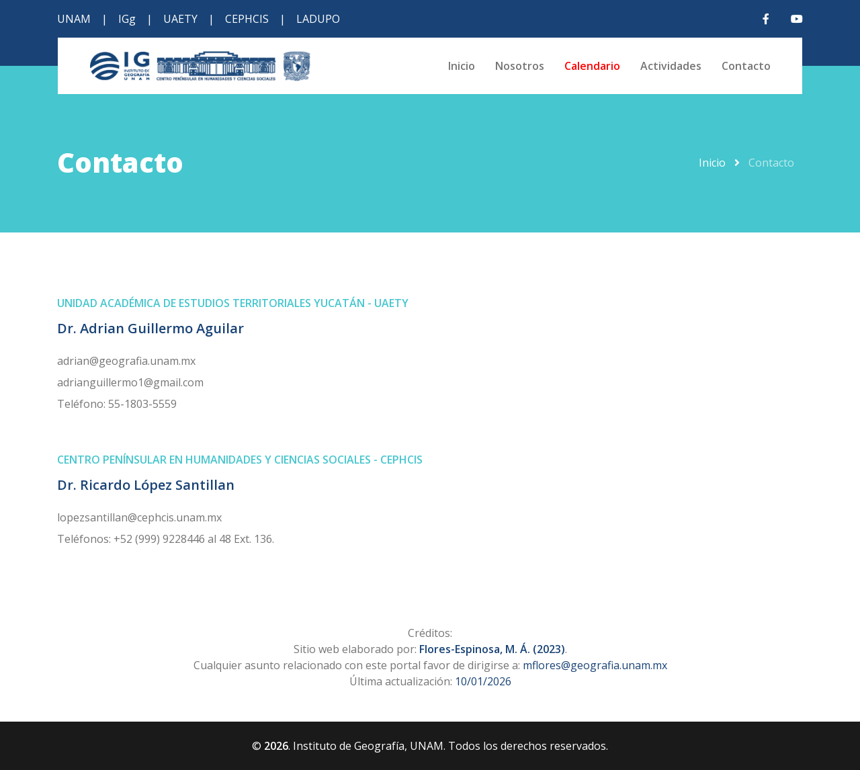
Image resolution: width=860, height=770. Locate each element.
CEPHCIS (247, 18)
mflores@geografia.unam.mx (595, 665)
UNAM (74, 18)
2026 (276, 745)
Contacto (746, 65)
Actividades (670, 65)
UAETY (180, 18)
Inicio (461, 65)
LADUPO (318, 18)
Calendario (592, 65)
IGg (127, 18)
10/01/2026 (483, 681)
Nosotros (519, 65)
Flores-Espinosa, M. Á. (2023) (492, 649)
